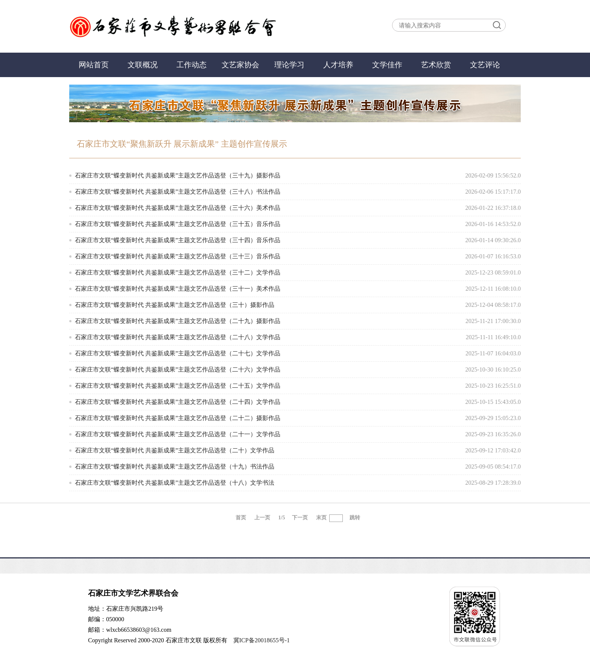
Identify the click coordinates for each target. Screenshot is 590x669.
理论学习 (289, 65)
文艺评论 (485, 65)
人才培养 (338, 65)
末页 (321, 517)
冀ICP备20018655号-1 (261, 640)
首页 (241, 517)
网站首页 (94, 65)
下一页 (300, 517)
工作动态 (191, 65)
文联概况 (143, 65)
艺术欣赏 (436, 65)
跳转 (355, 517)
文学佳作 (387, 65)
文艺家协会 (240, 65)
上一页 (262, 517)
